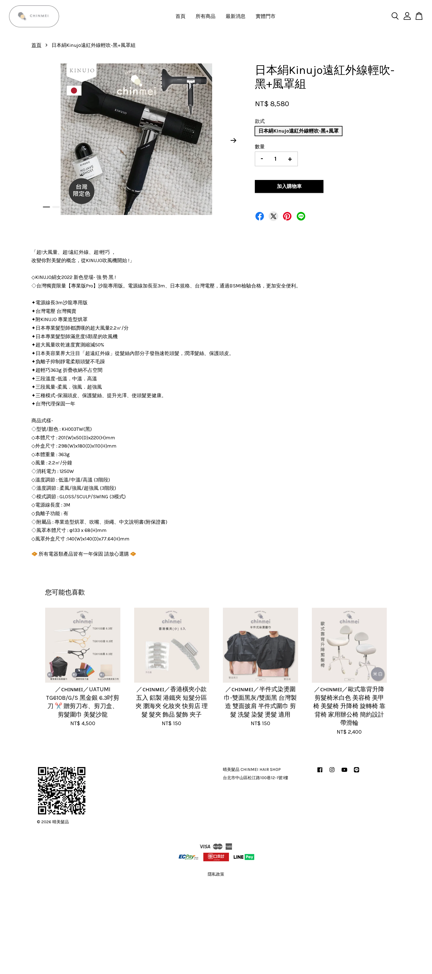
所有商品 (205, 16)
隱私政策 (216, 874)
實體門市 (266, 16)
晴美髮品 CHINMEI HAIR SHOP (252, 769)
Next (234, 140)
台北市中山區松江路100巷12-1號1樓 (255, 777)
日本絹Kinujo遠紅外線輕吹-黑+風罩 (298, 131)
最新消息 (235, 16)
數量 (260, 147)
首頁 (180, 16)
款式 (260, 121)
